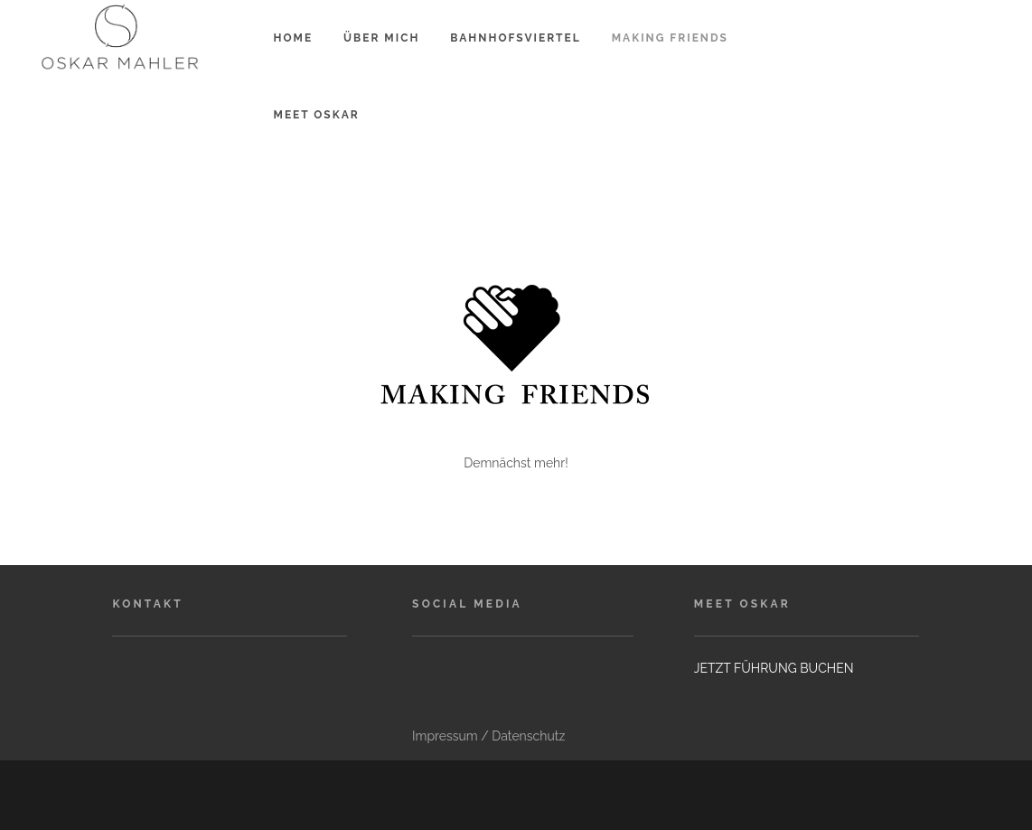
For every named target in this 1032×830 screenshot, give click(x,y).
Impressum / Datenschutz (488, 736)
